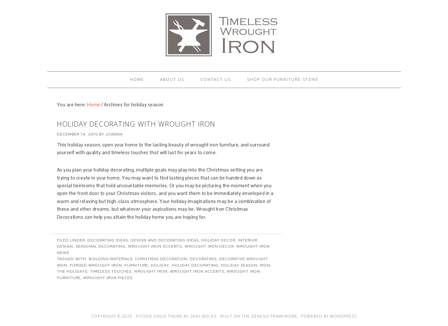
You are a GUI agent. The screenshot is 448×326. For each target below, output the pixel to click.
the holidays (72, 271)
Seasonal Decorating (100, 246)
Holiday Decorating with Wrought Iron (136, 123)
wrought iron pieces (108, 277)
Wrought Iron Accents (155, 246)
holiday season (239, 265)
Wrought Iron (151, 271)
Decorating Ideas (107, 240)
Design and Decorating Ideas (165, 240)
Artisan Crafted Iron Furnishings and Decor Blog (224, 32)
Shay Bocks (203, 316)
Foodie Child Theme (159, 316)
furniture (136, 265)
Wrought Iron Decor (209, 246)
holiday (160, 265)
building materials (111, 258)
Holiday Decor (218, 240)
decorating (203, 258)
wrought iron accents (197, 271)
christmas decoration (161, 258)
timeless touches (111, 271)
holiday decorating (195, 265)
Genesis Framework (274, 316)
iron (265, 265)
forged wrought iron (96, 265)
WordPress (343, 316)
